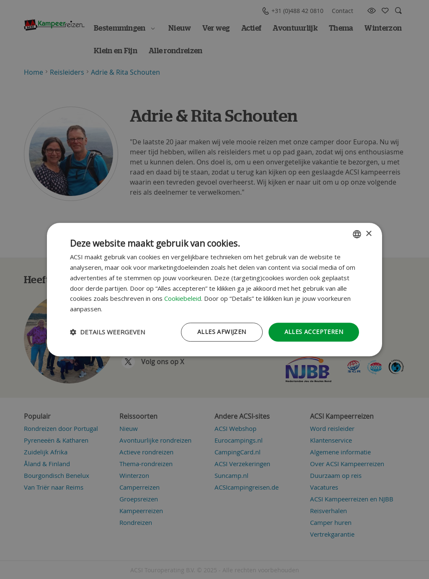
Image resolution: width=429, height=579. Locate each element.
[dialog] (214, 289)
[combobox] (357, 234)
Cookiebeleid (182, 299)
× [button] (368, 234)
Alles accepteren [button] (313, 332)
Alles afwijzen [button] (221, 332)
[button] (107, 332)
